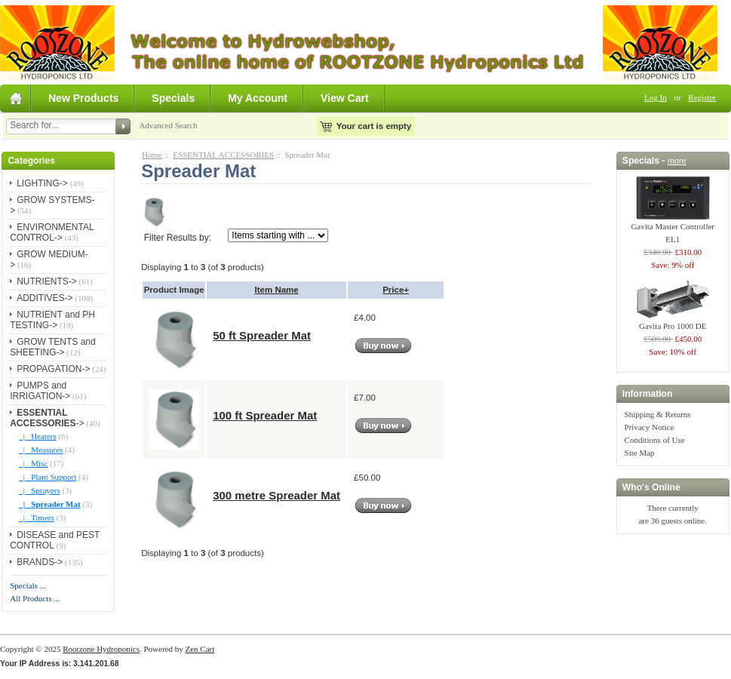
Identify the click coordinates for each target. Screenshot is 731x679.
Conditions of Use (655, 439)
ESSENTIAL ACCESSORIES (223, 154)
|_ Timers (36, 517)
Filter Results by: (177, 237)
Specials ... (28, 585)
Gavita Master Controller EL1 (672, 228)
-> (47, 418)
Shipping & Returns (658, 414)
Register (702, 97)
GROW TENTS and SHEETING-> (52, 347)
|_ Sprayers (39, 490)
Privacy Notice (649, 427)
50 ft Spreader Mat (262, 335)
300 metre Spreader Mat (276, 495)
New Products (83, 98)
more (677, 160)
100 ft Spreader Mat (265, 415)
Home (152, 154)
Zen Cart (199, 648)
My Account (257, 98)
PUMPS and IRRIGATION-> (40, 390)
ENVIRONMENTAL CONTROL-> (52, 232)
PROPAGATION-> (53, 369)
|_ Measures (41, 449)
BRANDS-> (40, 562)
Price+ (395, 289)
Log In (655, 97)
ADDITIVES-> (44, 298)
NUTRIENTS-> (47, 281)
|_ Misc (33, 463)
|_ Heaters (38, 436)
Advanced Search (168, 125)
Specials (173, 98)
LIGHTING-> (42, 183)
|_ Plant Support (47, 476)
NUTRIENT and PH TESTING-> (52, 319)
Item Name (277, 289)
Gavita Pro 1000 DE (673, 321)
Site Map (640, 452)
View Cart (345, 98)
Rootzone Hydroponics (101, 648)
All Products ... (35, 598)
